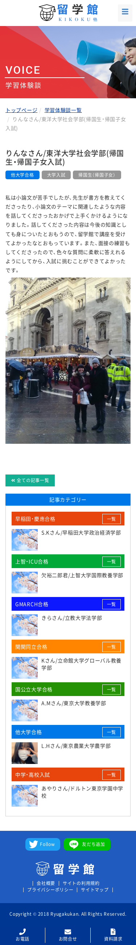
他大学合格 (22, 175)
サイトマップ (94, 890)
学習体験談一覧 (63, 109)
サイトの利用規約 (81, 883)
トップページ (21, 109)
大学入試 (56, 175)
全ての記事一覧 (30, 480)
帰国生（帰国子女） (96, 175)
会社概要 (46, 883)
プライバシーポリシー (50, 890)
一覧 (111, 519)
